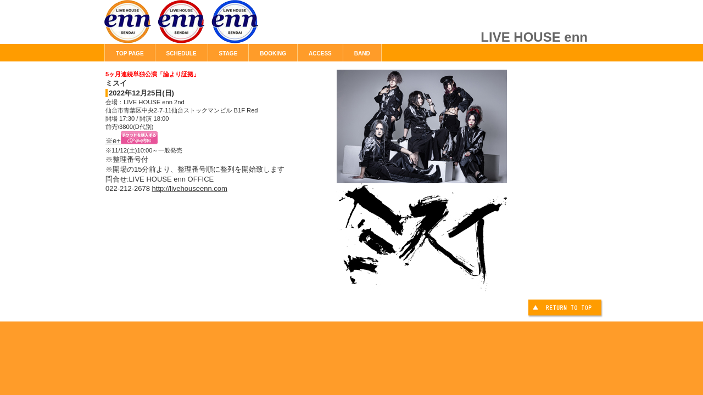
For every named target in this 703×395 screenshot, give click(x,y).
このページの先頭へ (566, 309)
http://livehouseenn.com (189, 188)
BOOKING (273, 53)
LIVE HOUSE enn (228, 27)
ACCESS (320, 53)
